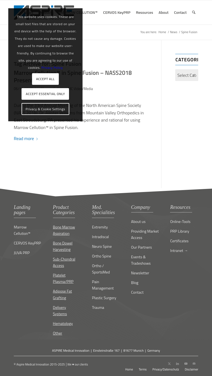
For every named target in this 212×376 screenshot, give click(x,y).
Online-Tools (180, 221)
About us (138, 221)
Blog (134, 282)
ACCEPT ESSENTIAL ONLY (45, 93)
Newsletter (140, 273)
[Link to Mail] (194, 363)
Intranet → (179, 250)
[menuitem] (116, 12)
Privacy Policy (52, 67)
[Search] (194, 12)
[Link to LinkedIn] (177, 363)
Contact (137, 292)
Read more (26, 138)
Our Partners (141, 247)
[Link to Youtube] (186, 363)
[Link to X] (169, 363)
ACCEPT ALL (45, 78)
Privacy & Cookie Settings (45, 109)
